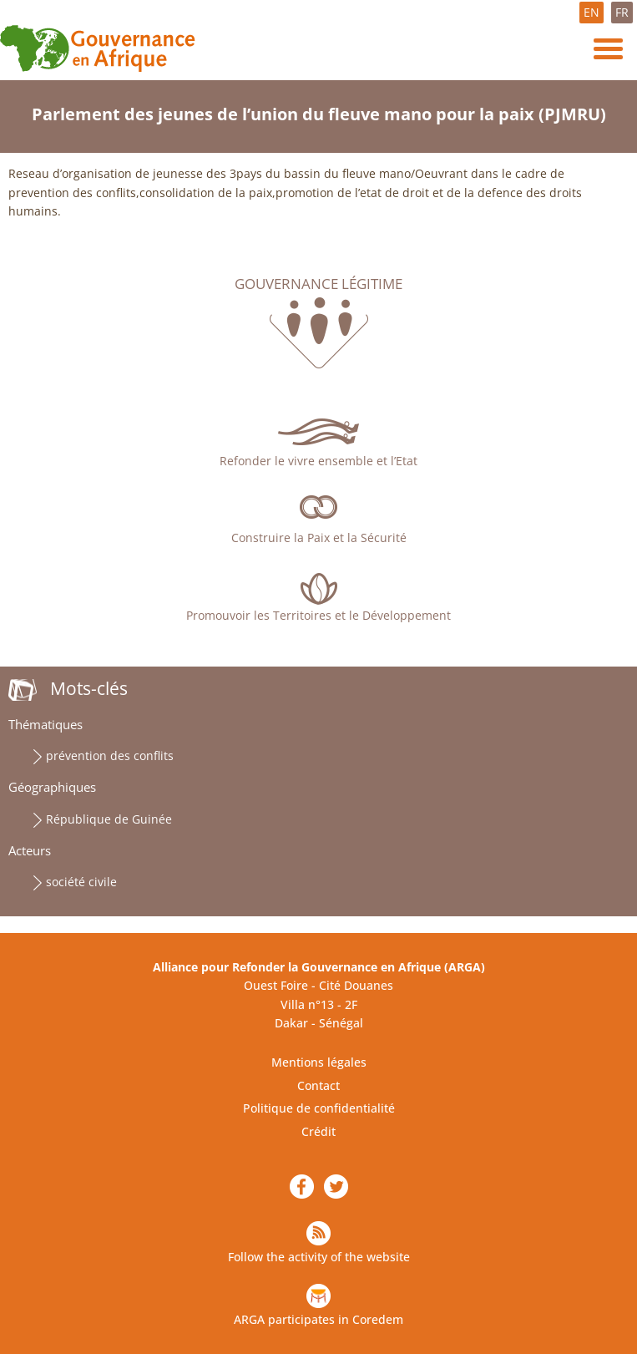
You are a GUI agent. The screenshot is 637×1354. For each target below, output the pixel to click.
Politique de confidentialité (319, 1108)
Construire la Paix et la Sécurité (319, 537)
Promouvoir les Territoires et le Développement (318, 615)
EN (591, 12)
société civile (81, 882)
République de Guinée (109, 819)
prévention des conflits (110, 755)
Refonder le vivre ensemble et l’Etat (318, 461)
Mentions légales (319, 1062)
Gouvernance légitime (318, 284)
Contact (318, 1085)
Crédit (318, 1131)
